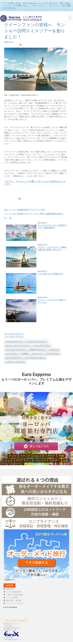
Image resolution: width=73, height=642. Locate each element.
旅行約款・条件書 (13, 600)
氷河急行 (25, 353)
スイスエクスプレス (14, 334)
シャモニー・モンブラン (15, 361)
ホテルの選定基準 (13, 592)
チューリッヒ (37, 353)
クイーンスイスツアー (14, 341)
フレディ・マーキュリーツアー (17, 345)
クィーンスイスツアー (41, 345)
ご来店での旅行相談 (14, 595)
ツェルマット (54, 349)
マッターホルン (12, 353)
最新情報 (10, 589)
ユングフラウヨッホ (13, 357)
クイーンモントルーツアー (36, 341)
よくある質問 (11, 598)
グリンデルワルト (52, 353)
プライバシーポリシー (15, 603)
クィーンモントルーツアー (16, 349)
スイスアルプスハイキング (35, 357)
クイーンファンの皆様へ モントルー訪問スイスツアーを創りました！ (34, 30)
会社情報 (9, 585)
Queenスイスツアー (37, 349)
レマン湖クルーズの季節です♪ (50, 274)
